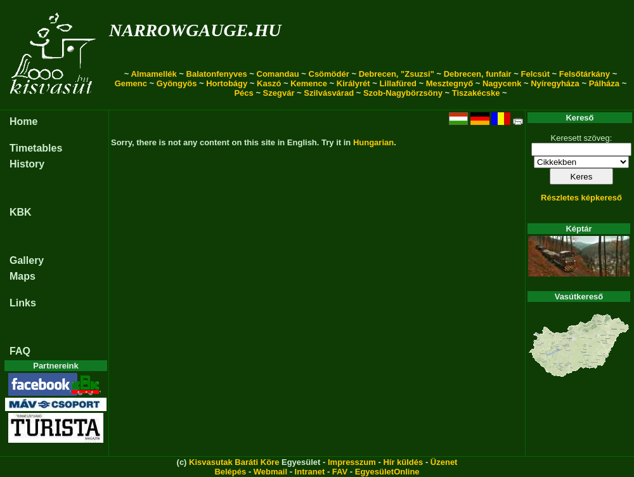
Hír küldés (403, 462)
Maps (23, 276)
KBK (21, 212)
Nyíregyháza (555, 83)
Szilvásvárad (329, 93)
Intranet (310, 471)
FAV (339, 471)
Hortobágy (226, 83)
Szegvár (279, 93)
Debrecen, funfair (478, 74)
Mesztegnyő (449, 83)
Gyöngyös (177, 83)
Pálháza (604, 83)
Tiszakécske (476, 93)
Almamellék (153, 74)
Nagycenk (501, 83)
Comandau (278, 74)
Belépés (230, 471)
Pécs (243, 93)
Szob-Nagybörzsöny (403, 93)
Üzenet (444, 462)
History (27, 164)
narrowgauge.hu (195, 27)
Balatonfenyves (216, 74)
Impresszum (352, 462)
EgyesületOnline (387, 471)
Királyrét (353, 83)
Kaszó (269, 83)
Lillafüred (398, 83)
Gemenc (131, 83)
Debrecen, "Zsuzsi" (396, 74)
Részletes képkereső (581, 197)
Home (23, 121)
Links (23, 302)
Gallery (27, 260)
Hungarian (373, 142)
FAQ (20, 351)
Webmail (270, 471)
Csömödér (329, 74)
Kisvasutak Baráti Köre (234, 462)
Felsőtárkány (584, 74)
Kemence (308, 83)
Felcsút (535, 74)
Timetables (36, 148)
